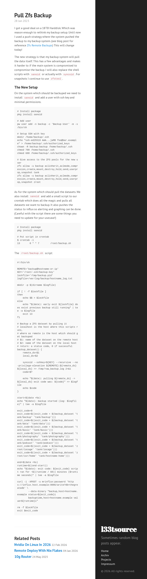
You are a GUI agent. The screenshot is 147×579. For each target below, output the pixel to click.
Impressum (108, 564)
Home (105, 551)
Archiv (105, 555)
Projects (106, 559)
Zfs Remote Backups (39, 45)
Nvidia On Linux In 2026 (40, 544)
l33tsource (119, 529)
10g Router (31, 556)
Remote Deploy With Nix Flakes (46, 550)
